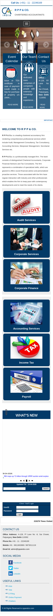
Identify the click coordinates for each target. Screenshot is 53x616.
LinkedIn (16, 574)
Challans (12, 601)
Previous (7, 45)
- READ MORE (12, 105)
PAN (10, 586)
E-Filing (11, 594)
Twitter (16, 568)
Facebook (17, 563)
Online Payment (15, 597)
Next (46, 45)
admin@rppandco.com (20, 549)
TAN (10, 590)
